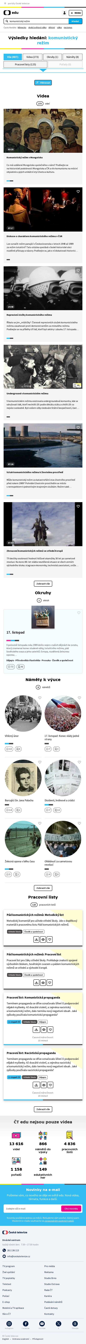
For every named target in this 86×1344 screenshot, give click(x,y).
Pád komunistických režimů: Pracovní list (34, 954)
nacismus (68, 27)
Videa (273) (32, 57)
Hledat (75, 21)
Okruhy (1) (52, 57)
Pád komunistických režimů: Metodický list (35, 915)
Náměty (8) (72, 57)
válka (59, 27)
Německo (22, 27)
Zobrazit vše (43, 583)
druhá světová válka (37, 27)
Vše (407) (12, 57)
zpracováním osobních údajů (59, 1220)
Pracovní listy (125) (25, 64)
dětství (51, 27)
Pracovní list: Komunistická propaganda (33, 997)
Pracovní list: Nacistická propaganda (31, 1053)
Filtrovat (45, 82)
